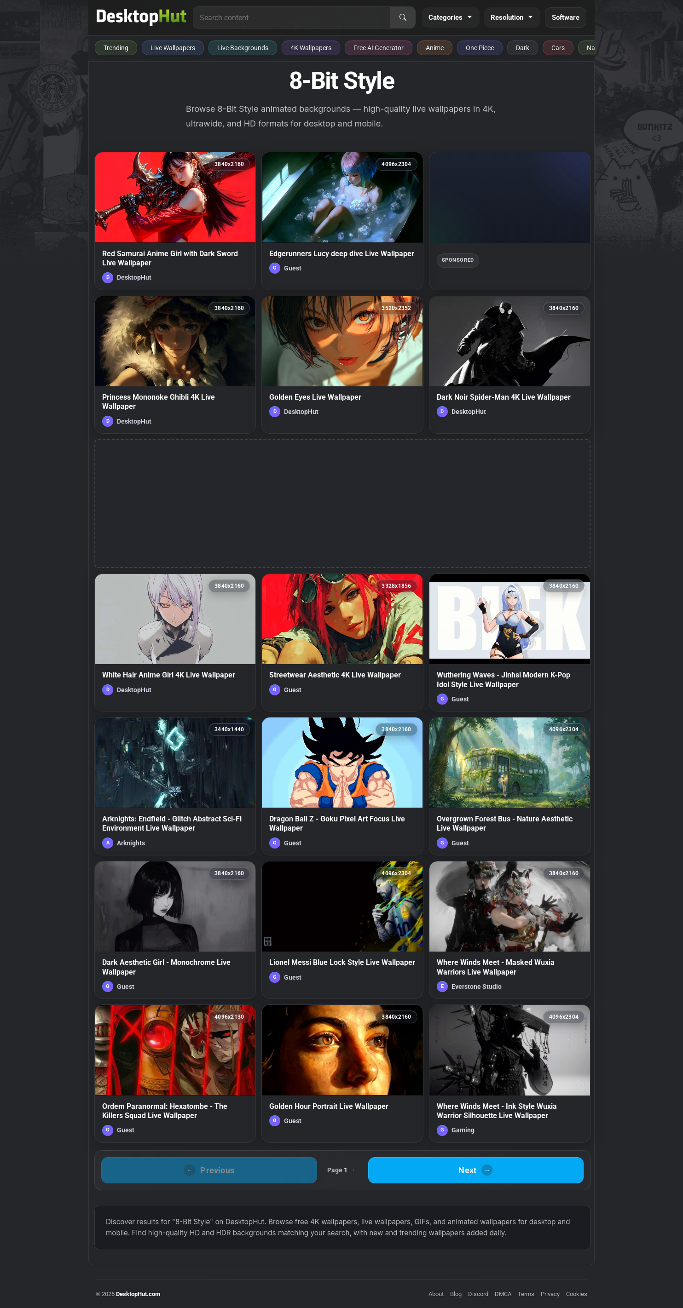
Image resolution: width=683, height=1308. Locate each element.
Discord (478, 1294)
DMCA (503, 1294)
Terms (526, 1294)
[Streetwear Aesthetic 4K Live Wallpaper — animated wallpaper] (342, 642)
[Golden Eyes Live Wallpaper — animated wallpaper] (342, 364)
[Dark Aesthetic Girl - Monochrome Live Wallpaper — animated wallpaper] (175, 929)
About (436, 1294)
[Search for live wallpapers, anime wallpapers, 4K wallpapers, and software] (291, 17)
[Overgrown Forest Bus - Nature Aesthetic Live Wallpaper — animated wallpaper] (509, 786)
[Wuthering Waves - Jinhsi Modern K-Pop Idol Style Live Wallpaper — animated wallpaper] (509, 642)
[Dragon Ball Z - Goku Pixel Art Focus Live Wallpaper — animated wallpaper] (342, 786)
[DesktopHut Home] (141, 17)
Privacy (550, 1294)
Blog (456, 1294)
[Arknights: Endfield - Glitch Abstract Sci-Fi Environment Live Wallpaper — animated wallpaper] (175, 786)
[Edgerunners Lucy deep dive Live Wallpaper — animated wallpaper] (342, 220)
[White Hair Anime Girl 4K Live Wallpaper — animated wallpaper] (175, 642)
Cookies (576, 1294)
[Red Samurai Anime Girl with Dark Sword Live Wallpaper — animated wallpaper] (175, 220)
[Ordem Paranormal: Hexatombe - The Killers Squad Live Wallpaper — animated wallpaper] (175, 1073)
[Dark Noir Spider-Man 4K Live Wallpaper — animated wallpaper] (509, 364)
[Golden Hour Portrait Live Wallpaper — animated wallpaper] (342, 1073)
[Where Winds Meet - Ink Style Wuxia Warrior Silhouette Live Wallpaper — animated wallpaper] (509, 1073)
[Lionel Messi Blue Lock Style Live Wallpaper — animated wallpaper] (342, 929)
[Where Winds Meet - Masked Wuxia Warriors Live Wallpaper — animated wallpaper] (509, 929)
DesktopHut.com (138, 1294)
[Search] (402, 17)
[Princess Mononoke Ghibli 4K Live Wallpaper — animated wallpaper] (175, 364)
